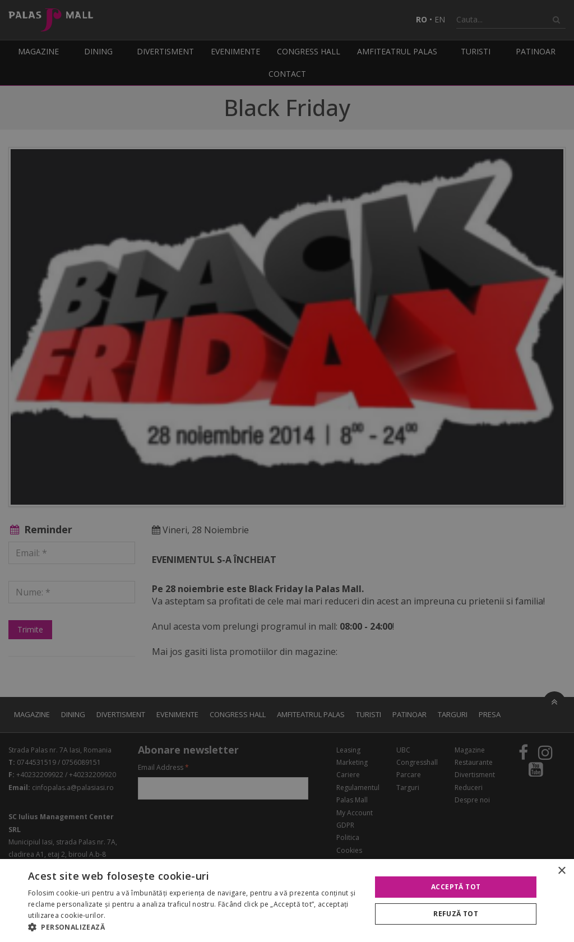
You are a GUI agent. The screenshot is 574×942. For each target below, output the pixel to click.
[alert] (287, 471)
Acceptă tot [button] (455, 887)
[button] (194, 927)
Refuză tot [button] (455, 913)
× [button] (561, 871)
